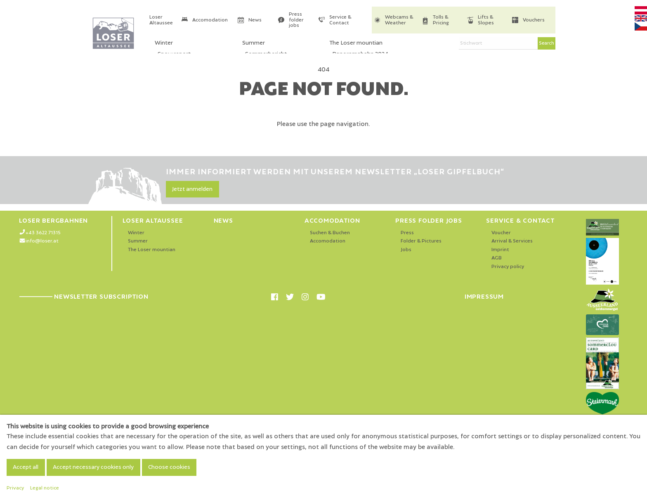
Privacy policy (507, 266)
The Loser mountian (151, 249)
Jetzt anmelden (192, 189)
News (255, 20)
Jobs (406, 249)
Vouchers (534, 20)
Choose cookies (169, 467)
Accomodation (210, 20)
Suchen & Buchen (330, 232)
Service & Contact (340, 20)
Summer (138, 241)
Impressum (484, 296)
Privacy (15, 488)
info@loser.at (42, 241)
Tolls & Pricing (441, 20)
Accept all (25, 467)
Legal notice (44, 488)
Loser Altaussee (161, 20)
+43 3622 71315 (43, 232)
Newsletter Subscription (83, 296)
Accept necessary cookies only (93, 467)
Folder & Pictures (421, 241)
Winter (136, 232)
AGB (496, 258)
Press (407, 232)
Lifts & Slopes (486, 20)
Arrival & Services (512, 241)
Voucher (501, 232)
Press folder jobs (296, 20)
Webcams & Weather (399, 20)
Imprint (500, 249)
